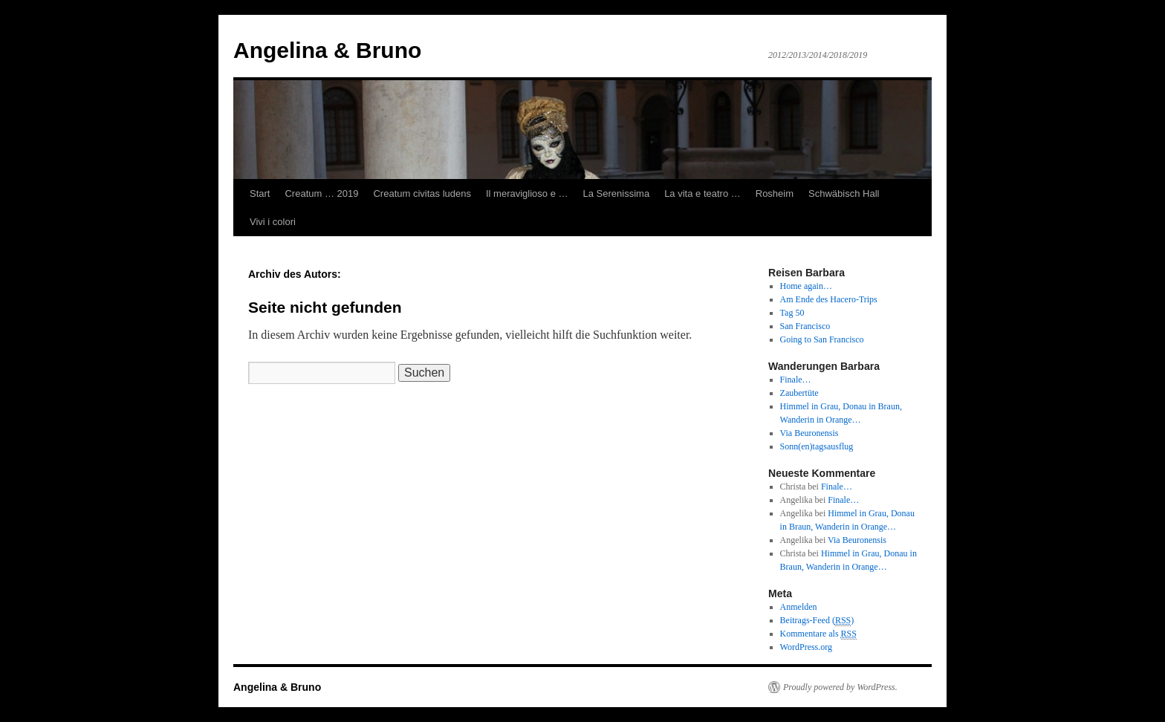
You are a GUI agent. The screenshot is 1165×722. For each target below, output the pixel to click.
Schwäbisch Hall (843, 193)
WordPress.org (806, 647)
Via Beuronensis (857, 540)
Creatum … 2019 (321, 193)
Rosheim (775, 193)
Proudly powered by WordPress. (840, 687)
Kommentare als (818, 634)
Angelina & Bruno (327, 50)
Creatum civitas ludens (422, 193)
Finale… (836, 486)
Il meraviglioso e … (527, 193)
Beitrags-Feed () (817, 620)
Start (260, 193)
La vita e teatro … (702, 193)
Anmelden (798, 607)
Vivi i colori (273, 221)
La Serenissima (616, 193)
